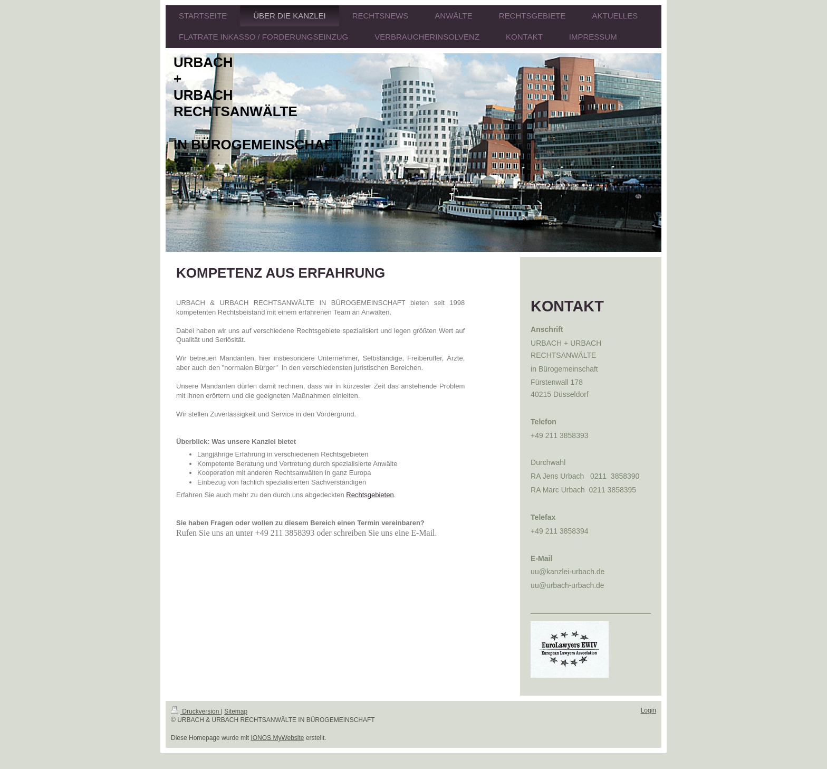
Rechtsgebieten (369, 495)
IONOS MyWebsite (277, 738)
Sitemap (235, 711)
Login (648, 710)
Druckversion (196, 711)
